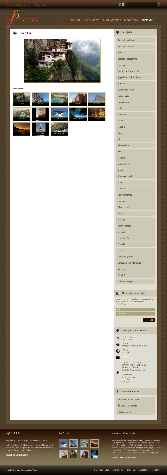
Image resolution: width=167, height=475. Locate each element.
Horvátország (124, 102)
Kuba (120, 151)
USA (120, 250)
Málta (120, 182)
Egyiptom (122, 83)
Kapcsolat (143, 470)
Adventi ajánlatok (126, 40)
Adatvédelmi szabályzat (128, 399)
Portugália (122, 219)
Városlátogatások (125, 256)
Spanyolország (124, 226)
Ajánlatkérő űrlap (23, 5)
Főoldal (75, 20)
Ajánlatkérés (112, 20)
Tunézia (121, 244)
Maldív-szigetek (125, 176)
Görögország (123, 96)
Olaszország (123, 207)
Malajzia (122, 170)
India (120, 108)
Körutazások (123, 145)
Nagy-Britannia (125, 195)
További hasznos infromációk (124, 457)
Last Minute (91, 20)
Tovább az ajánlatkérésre (17, 455)
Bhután (121, 52)
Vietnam (121, 269)
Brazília (121, 65)
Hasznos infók (124, 412)
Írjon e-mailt (40, 5)
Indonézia (122, 114)
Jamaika (121, 127)
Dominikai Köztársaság (128, 71)
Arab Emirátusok (125, 46)
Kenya (121, 133)
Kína (120, 139)
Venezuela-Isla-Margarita (129, 263)
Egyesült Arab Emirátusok (130, 77)
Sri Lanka (122, 232)
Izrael (120, 120)
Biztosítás (131, 20)
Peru (120, 213)
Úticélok (147, 20)
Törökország (123, 238)
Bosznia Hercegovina (127, 59)
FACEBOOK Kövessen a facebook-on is (133, 357)
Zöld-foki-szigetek (126, 281)
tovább (150, 320)
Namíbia (121, 201)
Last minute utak (101, 470)
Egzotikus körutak (126, 90)
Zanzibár (122, 275)
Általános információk (128, 406)
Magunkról (156, 470)
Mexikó (121, 188)
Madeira (121, 158)
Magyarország (124, 164)
